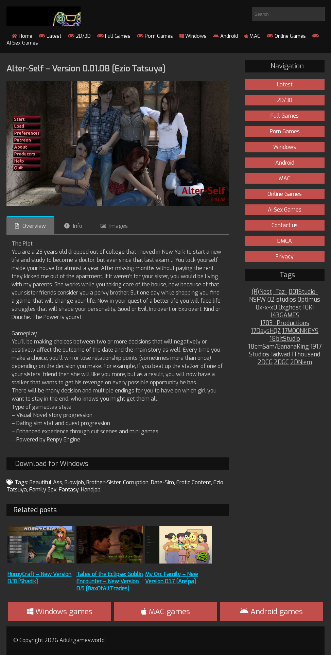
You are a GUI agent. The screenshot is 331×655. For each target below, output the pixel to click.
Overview (34, 226)
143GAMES (284, 315)
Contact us (285, 225)
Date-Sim (162, 482)
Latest (50, 36)
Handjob (91, 489)
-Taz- (280, 292)
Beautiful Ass (46, 482)
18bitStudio (284, 339)
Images (118, 226)
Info (77, 226)
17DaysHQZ (266, 331)
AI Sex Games (284, 209)
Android (225, 36)
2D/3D (79, 36)
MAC (252, 36)
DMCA (284, 241)
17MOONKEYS (300, 331)
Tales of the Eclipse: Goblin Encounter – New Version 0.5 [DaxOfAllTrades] (109, 581)
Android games (271, 612)
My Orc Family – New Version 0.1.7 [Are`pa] (171, 578)
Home (22, 36)
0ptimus (308, 300)
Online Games (286, 36)
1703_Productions (284, 323)
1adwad (280, 354)
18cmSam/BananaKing (278, 347)
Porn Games (155, 36)
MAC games (165, 612)
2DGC (281, 362)
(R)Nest (261, 292)
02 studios (281, 300)
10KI (308, 308)
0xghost (289, 308)
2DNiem (301, 362)
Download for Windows (51, 463)
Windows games (59, 612)
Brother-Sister (103, 482)
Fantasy (69, 489)
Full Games (113, 36)
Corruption (136, 482)
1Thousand (305, 354)
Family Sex (42, 489)
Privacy (285, 256)
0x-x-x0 (266, 308)
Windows (193, 36)
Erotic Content (193, 482)
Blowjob (74, 482)
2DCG (265, 362)
